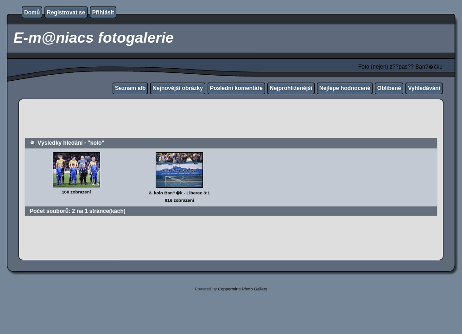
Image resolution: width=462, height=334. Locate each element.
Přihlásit (103, 12)
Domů (32, 12)
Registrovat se (66, 12)
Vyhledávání (424, 88)
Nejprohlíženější (291, 88)
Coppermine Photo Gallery (242, 289)
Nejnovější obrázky (177, 88)
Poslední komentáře (236, 88)
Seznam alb (130, 88)
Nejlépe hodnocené (344, 88)
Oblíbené (389, 88)
